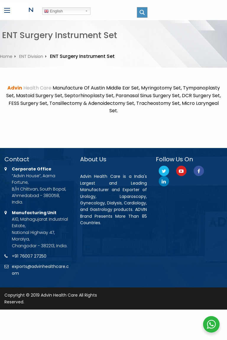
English (53, 11)
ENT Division (31, 56)
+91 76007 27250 (29, 256)
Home (6, 56)
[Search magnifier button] (142, 12)
